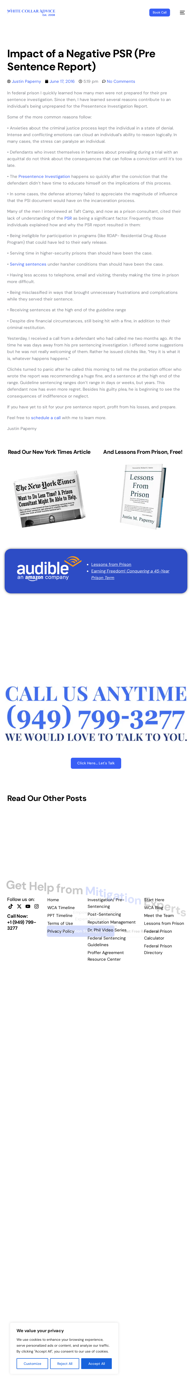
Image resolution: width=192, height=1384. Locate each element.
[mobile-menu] (180, 12)
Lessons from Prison (111, 564)
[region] (64, 1348)
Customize (32, 1363)
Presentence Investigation (44, 176)
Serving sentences (28, 264)
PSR (68, 218)
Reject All (64, 1363)
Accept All (96, 1363)
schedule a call (46, 417)
